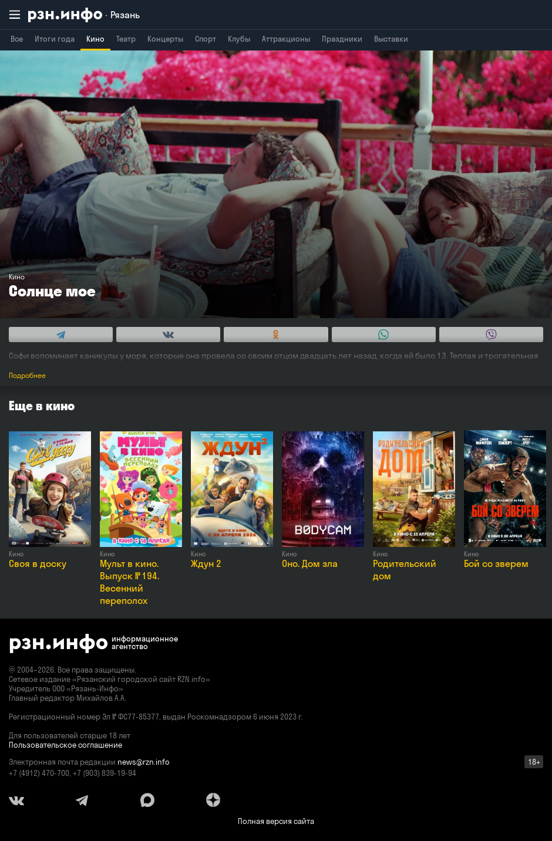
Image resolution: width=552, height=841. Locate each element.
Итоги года (55, 38)
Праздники (342, 38)
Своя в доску (37, 563)
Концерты (165, 38)
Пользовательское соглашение (65, 744)
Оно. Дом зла (310, 563)
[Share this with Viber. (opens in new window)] (491, 334)
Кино (95, 38)
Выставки (391, 38)
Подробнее (27, 375)
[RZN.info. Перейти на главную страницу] (84, 15)
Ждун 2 (206, 563)
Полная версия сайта (276, 821)
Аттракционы (286, 38)
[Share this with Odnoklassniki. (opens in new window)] (276, 334)
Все (17, 38)
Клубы (239, 38)
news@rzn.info (143, 761)
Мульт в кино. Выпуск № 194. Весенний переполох (129, 582)
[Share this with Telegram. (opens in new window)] (61, 334)
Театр (126, 38)
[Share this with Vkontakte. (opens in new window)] (168, 334)
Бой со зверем (496, 563)
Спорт (205, 38)
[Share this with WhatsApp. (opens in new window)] (384, 334)
